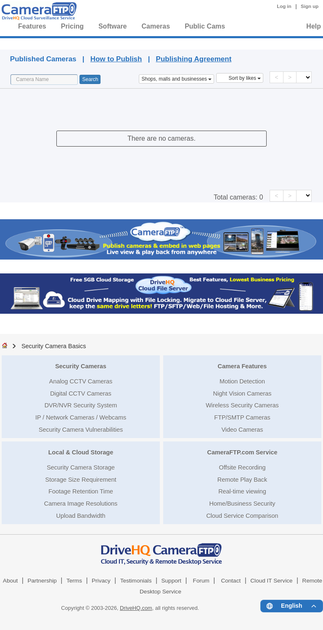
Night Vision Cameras (242, 393)
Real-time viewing (242, 491)
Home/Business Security (242, 503)
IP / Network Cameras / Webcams (80, 417)
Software (112, 26)
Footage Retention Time (80, 491)
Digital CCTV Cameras (80, 393)
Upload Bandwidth (81, 515)
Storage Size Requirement (80, 479)
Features (32, 26)
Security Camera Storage (81, 467)
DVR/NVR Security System (81, 405)
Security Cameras (80, 366)
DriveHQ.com (136, 608)
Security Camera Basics (53, 346)
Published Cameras (174, 42)
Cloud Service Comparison (242, 515)
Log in (284, 6)
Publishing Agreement (194, 59)
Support (171, 581)
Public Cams (205, 26)
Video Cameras (242, 429)
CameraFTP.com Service (242, 452)
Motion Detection (242, 381)
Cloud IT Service (271, 581)
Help (313, 26)
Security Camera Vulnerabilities (81, 429)
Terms (74, 581)
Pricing (72, 26)
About (10, 581)
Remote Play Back (242, 479)
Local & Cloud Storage (80, 452)
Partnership (42, 581)
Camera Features (242, 366)
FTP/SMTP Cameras (242, 417)
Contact (231, 581)
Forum (201, 581)
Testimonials (136, 581)
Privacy (101, 581)
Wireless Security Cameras (242, 405)
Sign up (309, 6)
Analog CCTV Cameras (80, 381)
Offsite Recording (242, 467)
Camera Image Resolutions (80, 503)
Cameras (156, 26)
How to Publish (116, 59)
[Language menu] (291, 606)
